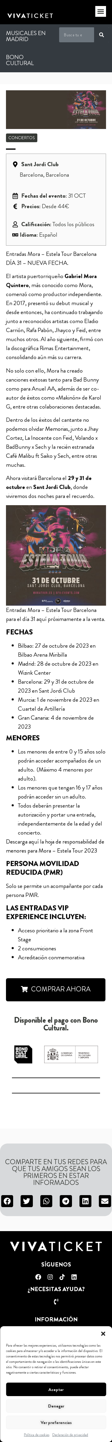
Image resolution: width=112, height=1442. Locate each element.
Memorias (56, 428)
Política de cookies (36, 1435)
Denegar (56, 1406)
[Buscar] (101, 34)
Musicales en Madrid (26, 36)
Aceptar (56, 1389)
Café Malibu (21, 455)
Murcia (26, 699)
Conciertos (21, 138)
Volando (84, 437)
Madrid (26, 663)
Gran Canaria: (34, 717)
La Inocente (38, 437)
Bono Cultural (20, 60)
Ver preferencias (56, 1422)
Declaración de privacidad (70, 1435)
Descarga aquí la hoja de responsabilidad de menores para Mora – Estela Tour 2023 (55, 846)
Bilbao (25, 645)
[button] (103, 1334)
